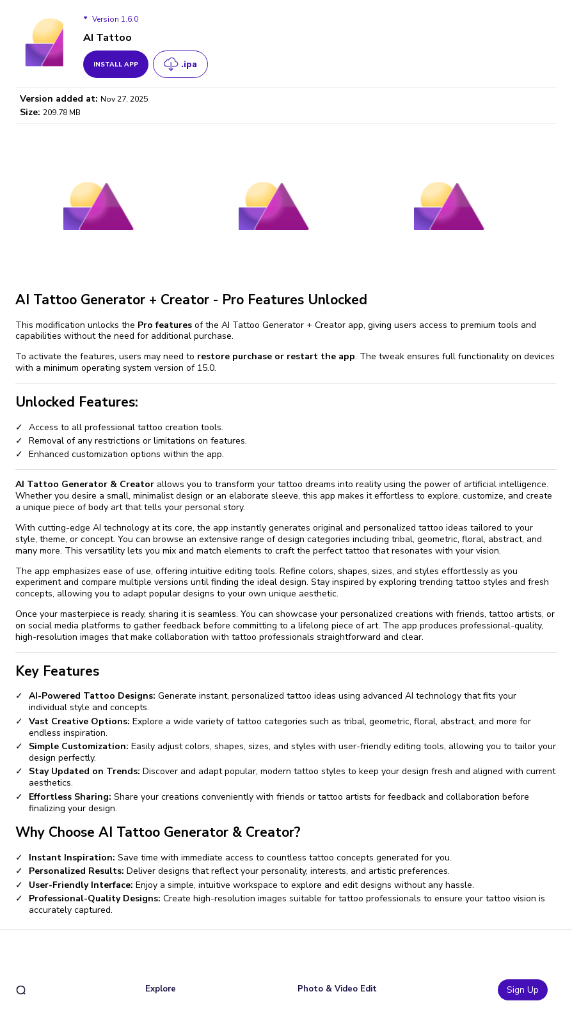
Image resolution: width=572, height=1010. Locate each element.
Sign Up (523, 990)
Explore (160, 989)
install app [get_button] (115, 64)
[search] (21, 990)
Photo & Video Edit (337, 989)
